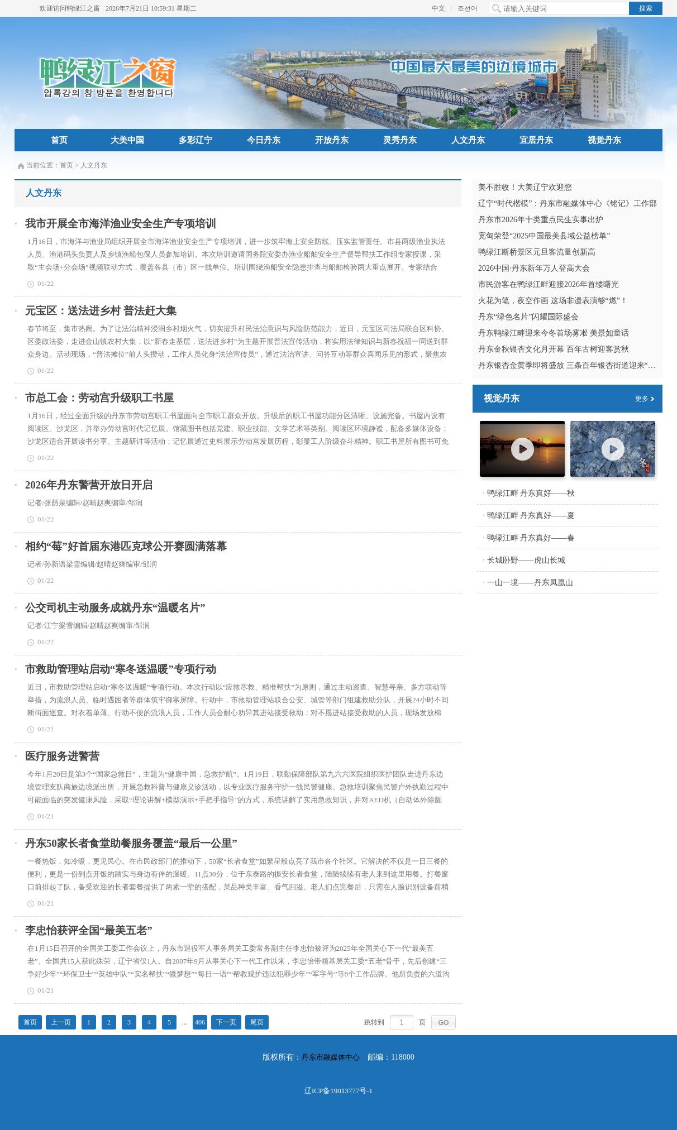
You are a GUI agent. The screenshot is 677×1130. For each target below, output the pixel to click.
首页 (59, 140)
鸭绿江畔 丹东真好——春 (531, 538)
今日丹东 (263, 140)
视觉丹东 (604, 140)
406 (200, 1022)
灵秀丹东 (400, 140)
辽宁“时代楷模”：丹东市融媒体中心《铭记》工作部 (567, 203)
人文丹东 (468, 140)
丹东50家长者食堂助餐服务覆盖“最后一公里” (131, 843)
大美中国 (127, 140)
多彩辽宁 (195, 140)
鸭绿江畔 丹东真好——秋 (531, 493)
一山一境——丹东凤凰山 (530, 582)
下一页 (226, 1022)
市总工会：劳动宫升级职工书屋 (99, 398)
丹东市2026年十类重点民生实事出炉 (540, 220)
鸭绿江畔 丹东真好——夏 (531, 515)
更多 (642, 399)
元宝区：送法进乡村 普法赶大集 (101, 311)
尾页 (257, 1022)
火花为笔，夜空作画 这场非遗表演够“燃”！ (553, 300)
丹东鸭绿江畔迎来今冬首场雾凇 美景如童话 (553, 333)
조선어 (467, 8)
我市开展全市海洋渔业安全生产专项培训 (120, 223)
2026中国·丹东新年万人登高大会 (534, 268)
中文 (438, 8)
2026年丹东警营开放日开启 (88, 485)
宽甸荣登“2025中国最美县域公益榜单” (544, 236)
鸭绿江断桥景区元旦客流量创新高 (536, 252)
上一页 (61, 1022)
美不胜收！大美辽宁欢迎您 (525, 187)
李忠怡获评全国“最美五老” (88, 930)
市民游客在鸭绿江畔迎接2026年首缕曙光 (548, 284)
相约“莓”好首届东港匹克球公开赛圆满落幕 (126, 546)
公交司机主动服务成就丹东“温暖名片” (115, 608)
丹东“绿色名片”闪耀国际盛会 (528, 317)
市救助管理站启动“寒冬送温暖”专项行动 (120, 669)
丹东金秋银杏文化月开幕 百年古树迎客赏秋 (553, 349)
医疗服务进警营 (62, 756)
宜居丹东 (536, 140)
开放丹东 (332, 140)
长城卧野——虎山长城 (526, 560)
